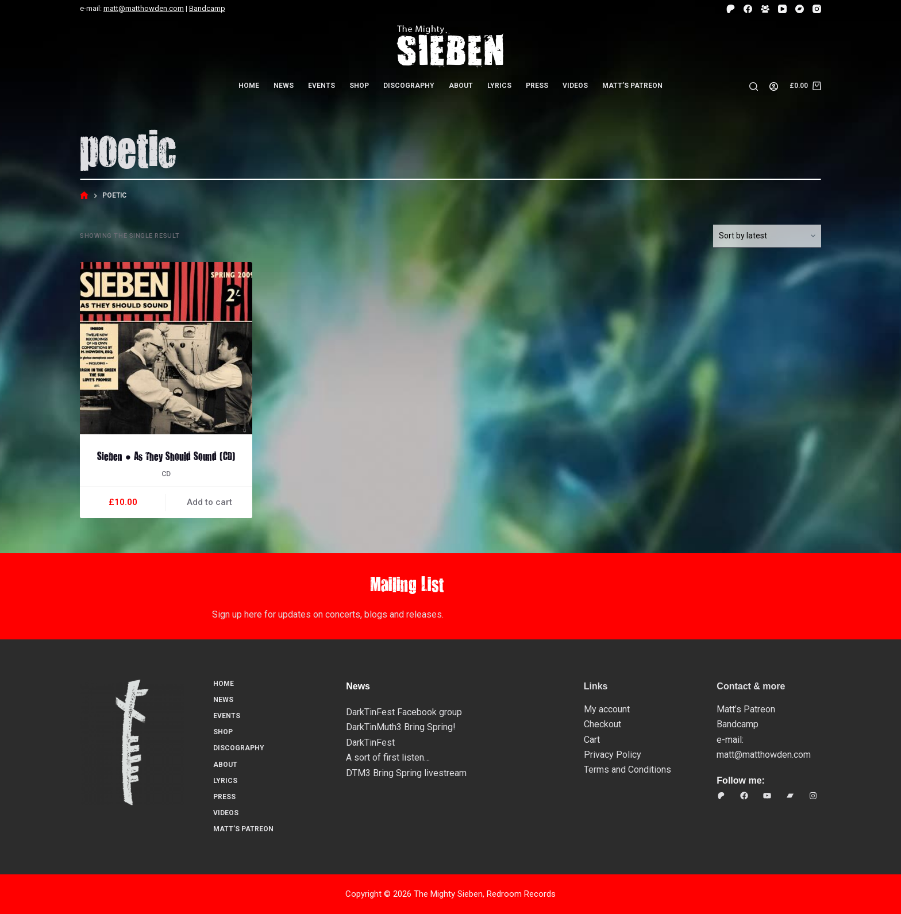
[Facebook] (748, 9)
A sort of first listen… (388, 757)
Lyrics (499, 86)
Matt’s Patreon (632, 86)
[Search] (753, 86)
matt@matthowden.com (143, 8)
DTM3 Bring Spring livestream (406, 773)
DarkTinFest (370, 742)
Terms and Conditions (627, 769)
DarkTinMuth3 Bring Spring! (401, 727)
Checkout (602, 724)
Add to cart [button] (209, 502)
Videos (575, 86)
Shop (359, 86)
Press (537, 86)
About (461, 86)
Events (321, 86)
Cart (592, 739)
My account (607, 709)
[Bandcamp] (799, 9)
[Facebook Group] (765, 9)
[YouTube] (782, 9)
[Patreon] (730, 9)
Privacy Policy (612, 754)
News (284, 86)
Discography (408, 86)
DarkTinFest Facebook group (404, 712)
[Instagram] (817, 9)
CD (166, 474)
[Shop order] (767, 236)
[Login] (773, 86)
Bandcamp (207, 8)
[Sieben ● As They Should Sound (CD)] (166, 348)
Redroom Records (521, 894)
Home (248, 86)
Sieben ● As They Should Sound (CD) (166, 455)
